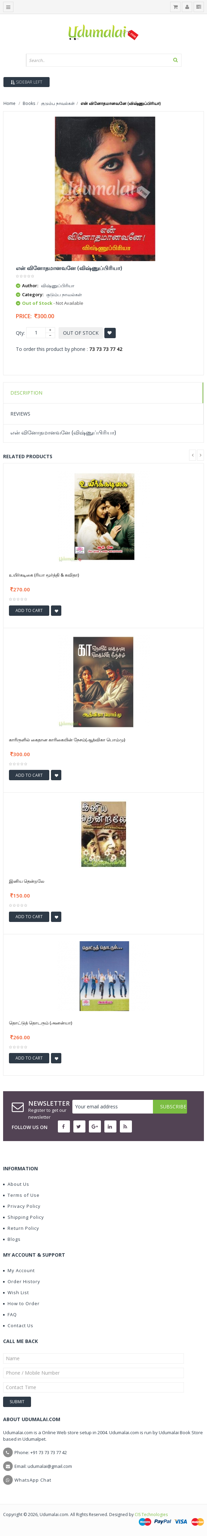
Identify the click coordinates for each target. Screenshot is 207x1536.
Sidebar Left (26, 82)
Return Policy (21, 1228)
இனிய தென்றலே (26, 881)
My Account (19, 1270)
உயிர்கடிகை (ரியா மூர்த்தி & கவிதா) (44, 575)
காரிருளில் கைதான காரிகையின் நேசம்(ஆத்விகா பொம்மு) (67, 740)
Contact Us (18, 1325)
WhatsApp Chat (32, 1480)
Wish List (16, 1292)
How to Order (21, 1303)
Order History (21, 1281)
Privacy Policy (22, 1206)
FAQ (10, 1314)
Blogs (12, 1239)
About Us (16, 1184)
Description (26, 392)
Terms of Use (21, 1195)
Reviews (20, 413)
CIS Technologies (151, 1514)
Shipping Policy (23, 1217)
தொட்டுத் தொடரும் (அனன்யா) (40, 1023)
